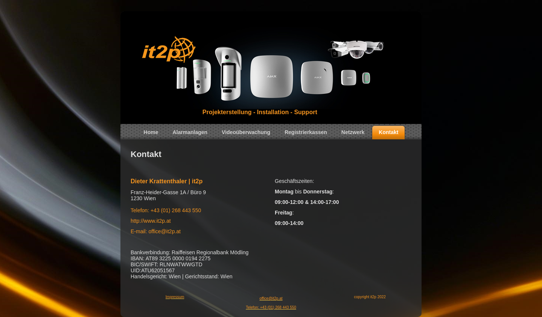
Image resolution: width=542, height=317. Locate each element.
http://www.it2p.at (151, 221)
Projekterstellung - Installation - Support (259, 112)
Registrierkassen (306, 132)
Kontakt (388, 132)
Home (151, 132)
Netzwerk (352, 132)
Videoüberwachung (246, 132)
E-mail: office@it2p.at (156, 231)
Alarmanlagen (190, 132)
